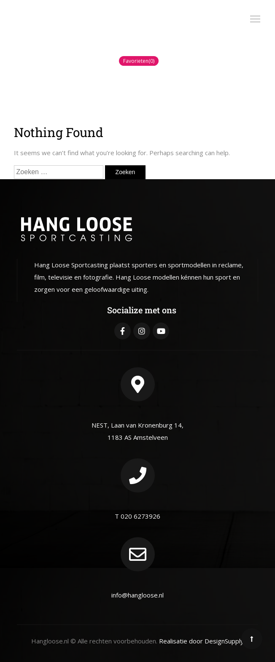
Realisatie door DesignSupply (201, 641)
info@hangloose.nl (137, 595)
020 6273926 (140, 516)
